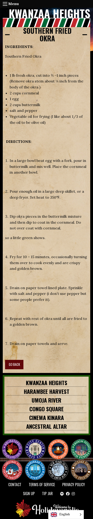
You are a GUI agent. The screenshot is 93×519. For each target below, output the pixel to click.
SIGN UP (29, 493)
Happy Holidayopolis (14, 445)
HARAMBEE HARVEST (46, 391)
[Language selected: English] (66, 514)
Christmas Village (14, 466)
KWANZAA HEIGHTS (46, 382)
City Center (34, 445)
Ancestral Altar (46, 426)
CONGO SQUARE (46, 409)
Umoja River (46, 400)
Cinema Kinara (46, 417)
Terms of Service (42, 484)
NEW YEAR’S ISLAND (58, 468)
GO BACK (14, 364)
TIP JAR (47, 493)
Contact (14, 484)
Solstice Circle (81, 466)
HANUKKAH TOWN (36, 466)
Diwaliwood (59, 443)
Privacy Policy (73, 484)
